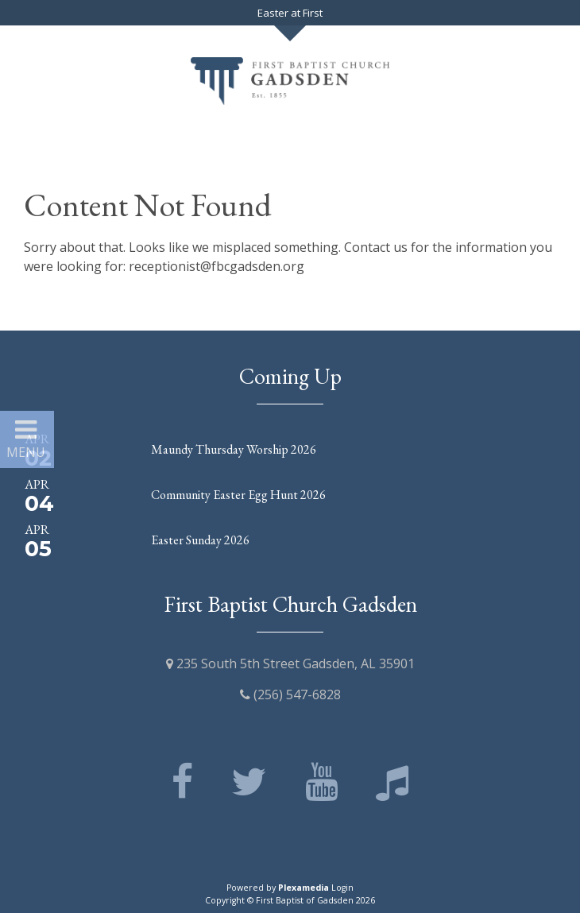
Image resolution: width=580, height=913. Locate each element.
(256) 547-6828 (290, 694)
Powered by (277, 887)
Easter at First (290, 13)
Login (342, 887)
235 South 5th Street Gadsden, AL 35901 (290, 663)
